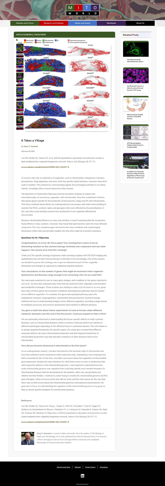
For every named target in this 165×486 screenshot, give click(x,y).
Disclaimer (104, 464)
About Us (140, 23)
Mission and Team (63, 464)
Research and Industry (53, 23)
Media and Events (82, 23)
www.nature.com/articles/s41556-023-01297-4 (45, 163)
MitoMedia (111, 23)
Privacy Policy (90, 464)
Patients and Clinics (25, 23)
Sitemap (78, 464)
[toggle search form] (152, 3)
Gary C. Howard (31, 142)
